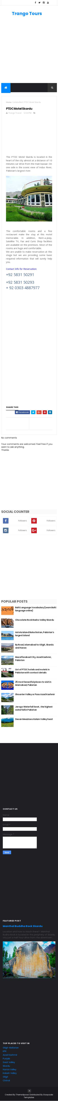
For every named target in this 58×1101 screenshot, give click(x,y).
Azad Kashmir (10, 1054)
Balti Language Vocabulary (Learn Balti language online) (35, 609)
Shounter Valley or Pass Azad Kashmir (35, 694)
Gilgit (5, 1076)
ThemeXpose (22, 1094)
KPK (4, 1051)
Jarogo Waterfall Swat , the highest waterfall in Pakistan (34, 708)
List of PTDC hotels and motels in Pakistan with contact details (32, 671)
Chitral (6, 1080)
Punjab (6, 1058)
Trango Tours (27, 14)
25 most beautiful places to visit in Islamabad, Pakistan (33, 683)
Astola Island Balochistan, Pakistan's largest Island (34, 634)
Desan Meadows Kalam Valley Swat (34, 719)
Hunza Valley (9, 1069)
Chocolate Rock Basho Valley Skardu (34, 619)
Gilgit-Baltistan (11, 1047)
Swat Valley (9, 1062)
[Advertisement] (29, 51)
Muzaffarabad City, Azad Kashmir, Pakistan (33, 659)
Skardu (6, 1065)
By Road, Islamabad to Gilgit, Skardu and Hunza (34, 646)
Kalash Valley (10, 1073)
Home (8, 102)
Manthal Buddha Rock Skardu (23, 926)
